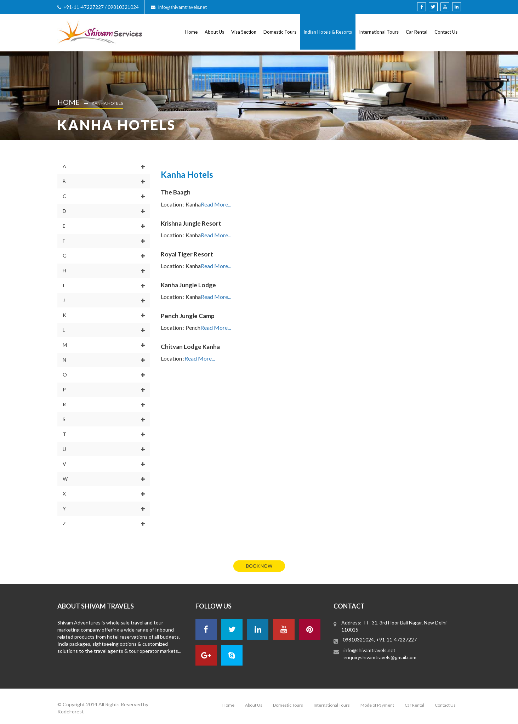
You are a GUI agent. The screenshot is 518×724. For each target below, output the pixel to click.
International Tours (379, 32)
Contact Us (445, 32)
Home (191, 32)
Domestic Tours (279, 32)
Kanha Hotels (107, 103)
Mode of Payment (377, 705)
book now (259, 566)
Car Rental (416, 32)
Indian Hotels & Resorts (327, 32)
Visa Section (243, 32)
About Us (214, 32)
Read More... (216, 204)
